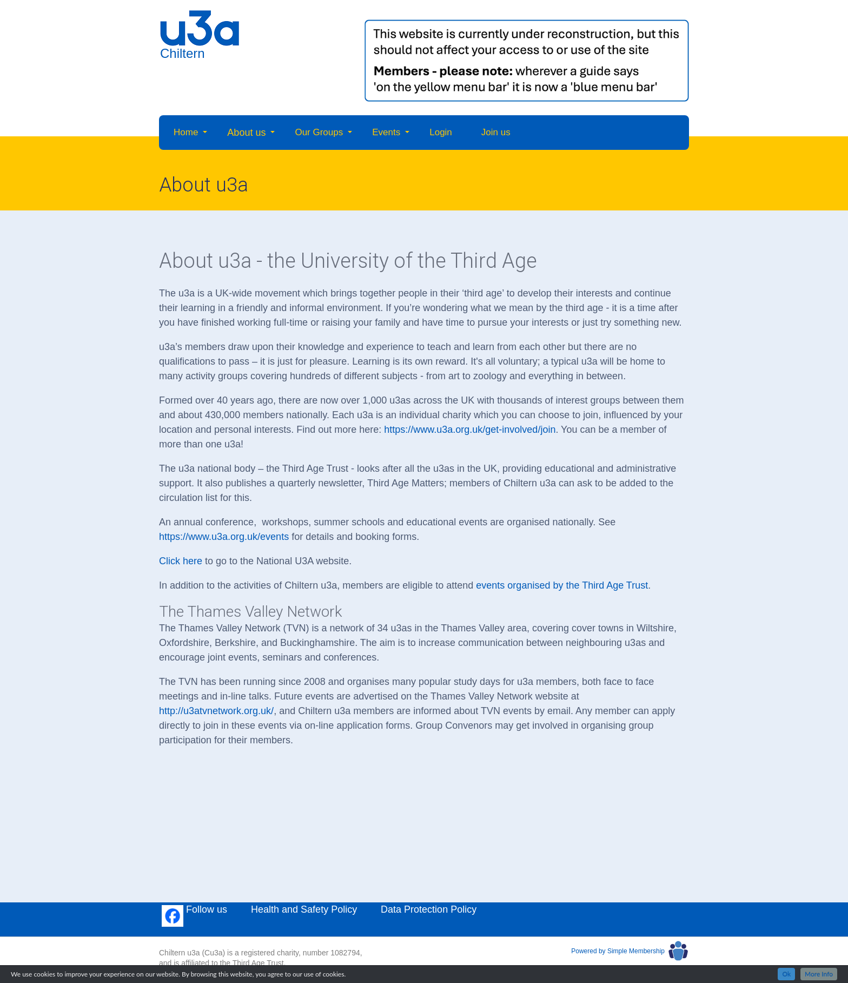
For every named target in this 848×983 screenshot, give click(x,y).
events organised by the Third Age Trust (562, 585)
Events (386, 132)
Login (440, 132)
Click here (180, 561)
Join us (496, 132)
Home (186, 132)
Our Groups (319, 132)
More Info (819, 974)
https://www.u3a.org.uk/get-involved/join (469, 429)
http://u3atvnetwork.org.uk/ (216, 710)
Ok (786, 974)
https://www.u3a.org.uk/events (224, 536)
